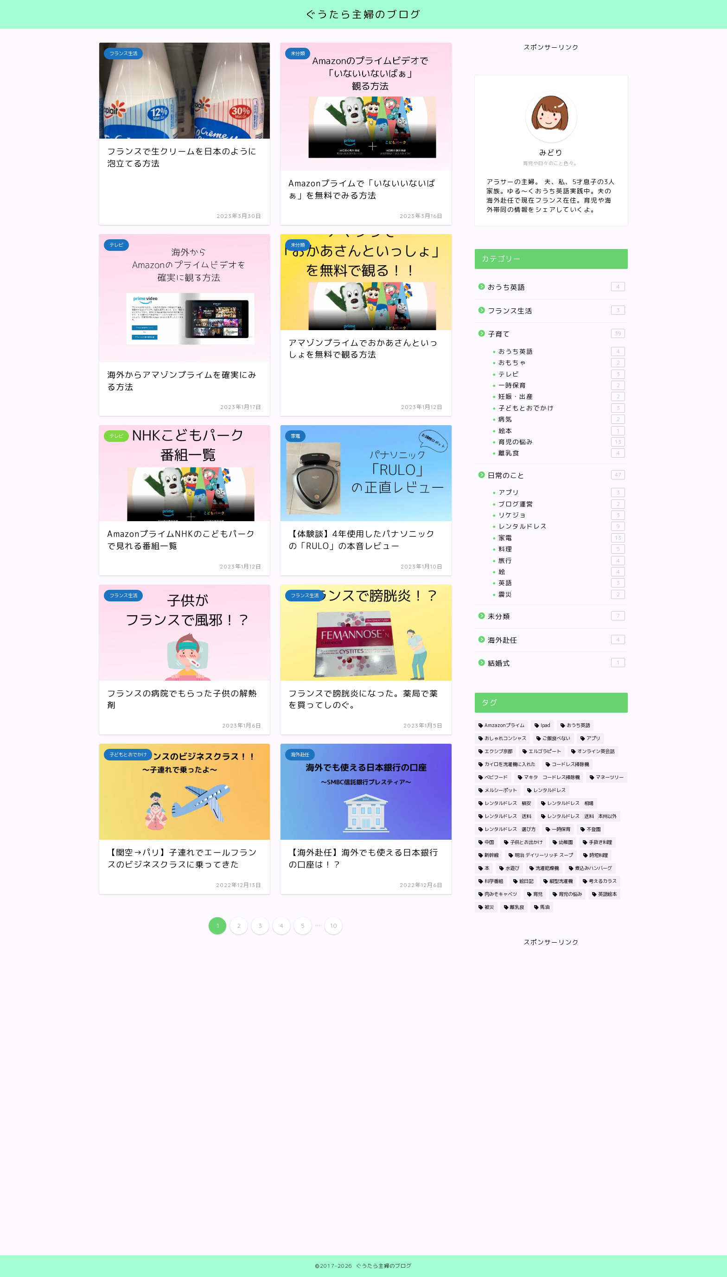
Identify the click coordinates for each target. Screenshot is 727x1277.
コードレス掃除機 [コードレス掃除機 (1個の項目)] (570, 764)
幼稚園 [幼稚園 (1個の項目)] (566, 842)
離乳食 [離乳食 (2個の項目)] (517, 907)
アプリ (561, 492)
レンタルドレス (561, 526)
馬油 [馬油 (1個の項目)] (544, 907)
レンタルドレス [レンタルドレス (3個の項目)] (549, 790)
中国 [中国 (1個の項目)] (489, 842)
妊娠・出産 (561, 396)
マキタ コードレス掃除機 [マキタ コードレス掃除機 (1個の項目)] (552, 777)
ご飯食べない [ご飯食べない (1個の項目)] (556, 738)
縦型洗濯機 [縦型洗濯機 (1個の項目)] (561, 881)
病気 (561, 419)
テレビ (561, 374)
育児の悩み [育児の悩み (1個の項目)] (570, 894)
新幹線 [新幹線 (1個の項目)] (491, 855)
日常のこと (556, 475)
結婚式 (556, 663)
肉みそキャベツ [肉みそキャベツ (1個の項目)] (501, 894)
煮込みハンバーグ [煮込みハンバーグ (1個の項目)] (593, 868)
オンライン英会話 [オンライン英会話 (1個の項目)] (595, 751)
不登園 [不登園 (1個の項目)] (593, 829)
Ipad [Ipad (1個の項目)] (545, 725)
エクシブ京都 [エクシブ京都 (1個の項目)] (498, 751)
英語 (561, 582)
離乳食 (561, 453)
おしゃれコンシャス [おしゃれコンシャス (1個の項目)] (505, 738)
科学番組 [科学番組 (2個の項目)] (494, 881)
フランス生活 (556, 311)
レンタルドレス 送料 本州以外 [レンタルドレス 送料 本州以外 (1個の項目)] (582, 816)
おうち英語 (556, 287)
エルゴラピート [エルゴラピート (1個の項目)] (545, 751)
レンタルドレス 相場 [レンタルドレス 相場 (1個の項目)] (570, 803)
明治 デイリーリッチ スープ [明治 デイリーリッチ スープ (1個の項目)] (544, 855)
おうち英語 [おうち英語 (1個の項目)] (578, 725)
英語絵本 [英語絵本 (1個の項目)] (607, 894)
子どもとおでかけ (561, 408)
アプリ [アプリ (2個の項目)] (593, 738)
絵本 (561, 430)
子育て (556, 334)
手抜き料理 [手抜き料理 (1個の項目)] (600, 842)
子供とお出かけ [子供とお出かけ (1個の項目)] (526, 842)
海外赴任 (556, 640)
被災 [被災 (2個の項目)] (489, 907)
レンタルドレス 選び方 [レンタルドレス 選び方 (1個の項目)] (510, 829)
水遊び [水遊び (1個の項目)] (512, 868)
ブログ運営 (561, 504)
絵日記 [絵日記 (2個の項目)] (526, 881)
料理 (561, 549)
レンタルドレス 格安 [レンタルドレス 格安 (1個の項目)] (508, 803)
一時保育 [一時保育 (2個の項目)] (561, 829)
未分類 (556, 616)
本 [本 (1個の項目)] (487, 868)
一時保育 (561, 385)
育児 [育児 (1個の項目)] (537, 894)
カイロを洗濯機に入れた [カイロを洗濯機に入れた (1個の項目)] (510, 764)
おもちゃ (561, 362)
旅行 (561, 560)
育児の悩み (561, 442)
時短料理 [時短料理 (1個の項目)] (598, 855)
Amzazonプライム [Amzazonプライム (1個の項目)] (504, 725)
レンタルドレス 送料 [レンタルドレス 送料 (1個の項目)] (508, 816)
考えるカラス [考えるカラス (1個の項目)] (603, 881)
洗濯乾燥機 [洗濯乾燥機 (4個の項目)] (547, 868)
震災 (561, 594)
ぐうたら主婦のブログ (363, 14)
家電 (561, 538)
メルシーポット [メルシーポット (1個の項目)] (501, 790)
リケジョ (561, 515)
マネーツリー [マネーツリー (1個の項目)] (610, 777)
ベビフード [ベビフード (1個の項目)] (496, 777)
